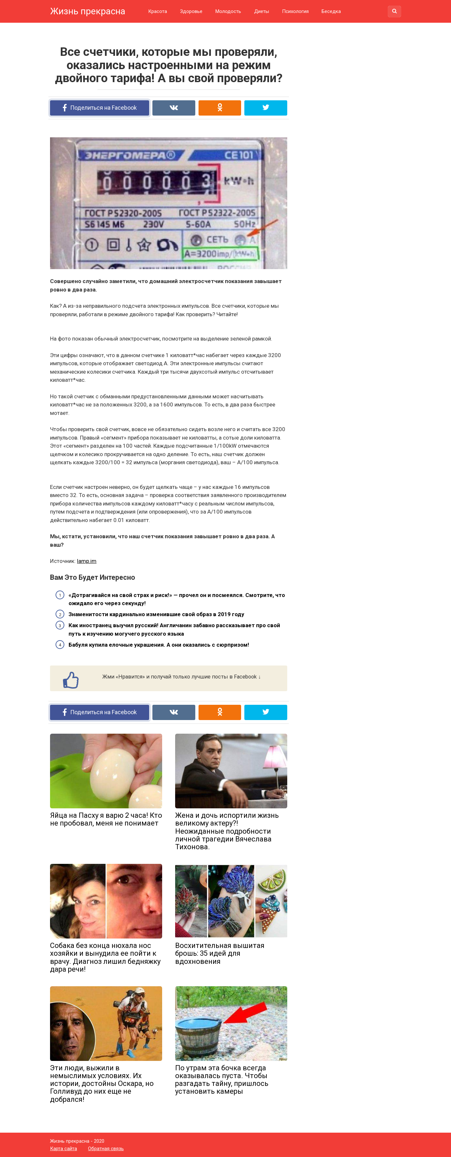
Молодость (228, 11)
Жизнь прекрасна (87, 11)
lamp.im (87, 561)
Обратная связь (106, 1148)
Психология (295, 11)
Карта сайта (63, 1148)
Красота (157, 11)
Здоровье (191, 11)
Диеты (261, 11)
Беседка (331, 11)
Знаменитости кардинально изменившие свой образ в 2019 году (156, 614)
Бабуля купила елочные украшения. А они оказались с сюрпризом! (159, 644)
